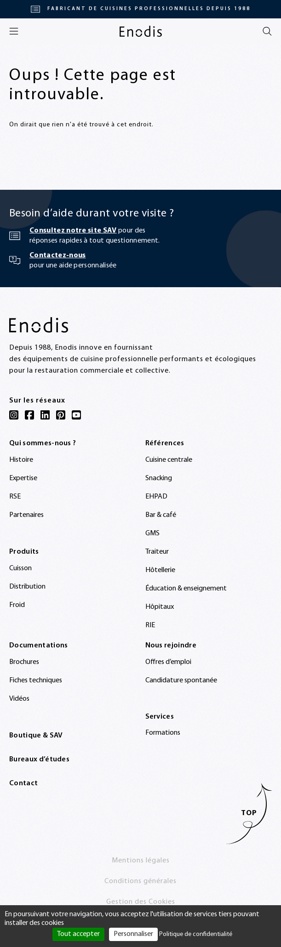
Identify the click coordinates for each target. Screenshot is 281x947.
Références (164, 443)
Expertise (23, 478)
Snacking (158, 478)
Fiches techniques (35, 680)
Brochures (24, 662)
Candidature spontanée (181, 680)
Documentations (38, 645)
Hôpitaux (159, 607)
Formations (162, 733)
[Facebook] (29, 415)
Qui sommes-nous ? (42, 443)
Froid (17, 605)
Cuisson (20, 568)
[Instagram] (13, 415)
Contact (23, 783)
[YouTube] (76, 415)
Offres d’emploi (168, 662)
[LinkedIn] (45, 415)
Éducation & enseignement (186, 588)
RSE (15, 496)
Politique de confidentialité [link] (195, 934)
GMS (152, 533)
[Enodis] (141, 31)
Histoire (21, 460)
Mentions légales (141, 860)
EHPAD (156, 496)
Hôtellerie (160, 570)
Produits (24, 552)
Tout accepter (78, 934)
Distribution (27, 586)
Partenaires (26, 515)
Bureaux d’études (39, 759)
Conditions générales (140, 881)
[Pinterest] (60, 415)
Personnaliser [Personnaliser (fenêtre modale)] (133, 934)
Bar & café (160, 515)
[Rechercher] (267, 31)
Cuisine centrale (168, 460)
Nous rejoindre (170, 645)
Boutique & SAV (36, 735)
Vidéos (19, 699)
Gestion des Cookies (140, 902)
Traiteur (157, 552)
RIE (150, 625)
